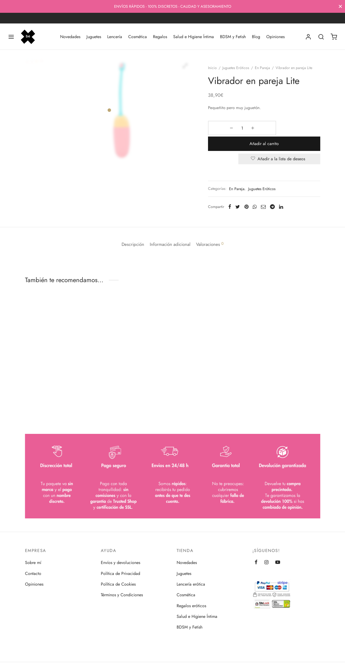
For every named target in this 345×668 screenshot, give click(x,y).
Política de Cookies (118, 583)
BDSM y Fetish (233, 37)
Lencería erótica (191, 583)
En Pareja (268, 72)
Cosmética (137, 37)
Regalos (160, 37)
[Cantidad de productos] (228, 133)
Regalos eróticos (191, 605)
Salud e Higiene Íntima (193, 37)
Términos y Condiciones (122, 594)
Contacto (33, 572)
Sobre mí (33, 561)
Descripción (128, 230)
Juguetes (93, 37)
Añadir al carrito (282, 133)
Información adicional (170, 230)
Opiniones (275, 37)
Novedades (70, 37)
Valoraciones (215, 230)
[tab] (128, 230)
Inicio (218, 72)
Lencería (114, 37)
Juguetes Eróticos (241, 72)
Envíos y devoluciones (120, 561)
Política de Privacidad (120, 572)
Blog (256, 37)
